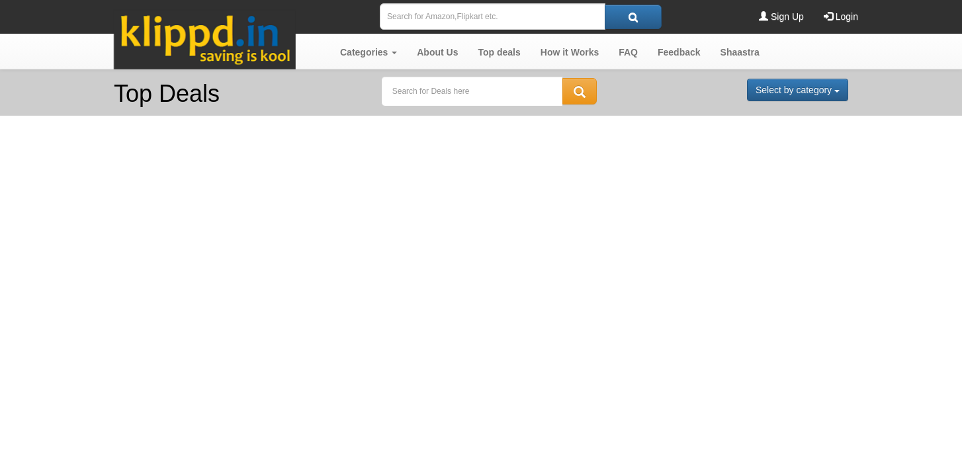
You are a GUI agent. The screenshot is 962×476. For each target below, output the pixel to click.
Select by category (798, 90)
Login (841, 16)
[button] (368, 52)
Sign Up (781, 16)
